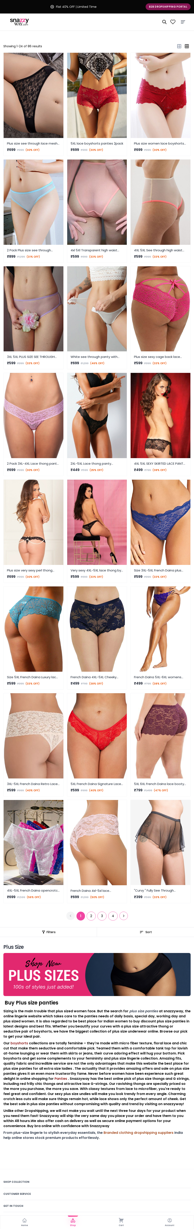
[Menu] (183, 22)
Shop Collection (16, 1182)
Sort (145, 932)
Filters (48, 932)
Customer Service (17, 1194)
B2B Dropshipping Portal (168, 6)
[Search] (164, 21)
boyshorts (19, 1043)
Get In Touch (13, 1206)
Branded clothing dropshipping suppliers (139, 1132)
